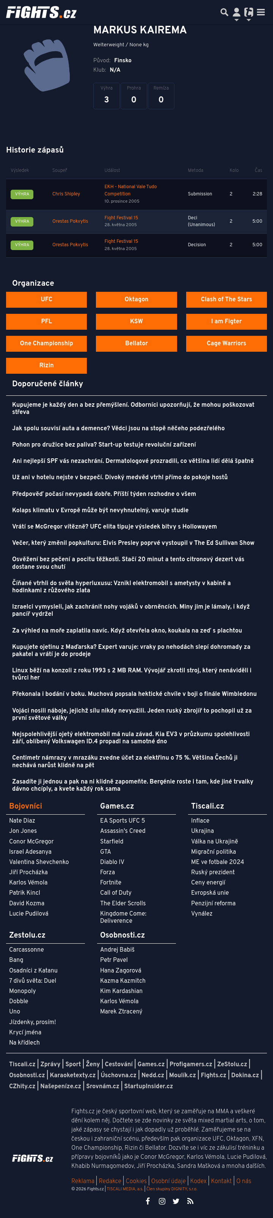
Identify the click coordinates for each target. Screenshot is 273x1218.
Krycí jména (25, 1033)
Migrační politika (213, 852)
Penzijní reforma (213, 904)
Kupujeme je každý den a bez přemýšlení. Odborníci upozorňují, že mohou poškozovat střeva (133, 408)
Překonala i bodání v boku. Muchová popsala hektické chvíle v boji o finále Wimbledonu (134, 694)
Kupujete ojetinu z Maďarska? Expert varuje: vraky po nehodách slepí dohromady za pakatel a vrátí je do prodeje (131, 651)
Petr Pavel (114, 960)
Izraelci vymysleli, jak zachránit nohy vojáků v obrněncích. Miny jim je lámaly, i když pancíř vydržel (131, 610)
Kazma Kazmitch (123, 981)
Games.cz (151, 1065)
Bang (16, 960)
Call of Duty (116, 893)
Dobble (18, 1002)
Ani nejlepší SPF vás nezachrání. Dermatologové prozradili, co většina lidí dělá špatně (133, 461)
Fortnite (110, 883)
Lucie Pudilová (29, 914)
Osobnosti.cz (27, 1076)
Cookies (136, 1181)
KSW (136, 322)
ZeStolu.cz (232, 1065)
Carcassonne (26, 950)
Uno (14, 1012)
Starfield (111, 842)
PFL (46, 322)
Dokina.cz (245, 1076)
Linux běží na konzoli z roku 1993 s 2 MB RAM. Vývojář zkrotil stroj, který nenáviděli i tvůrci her (131, 674)
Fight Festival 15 (121, 218)
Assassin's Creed (123, 831)
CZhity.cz (22, 1087)
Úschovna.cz (118, 1076)
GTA (105, 852)
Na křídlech (24, 1043)
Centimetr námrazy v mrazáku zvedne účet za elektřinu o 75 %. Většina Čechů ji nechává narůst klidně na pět (125, 761)
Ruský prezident (213, 873)
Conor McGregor (31, 842)
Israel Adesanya (30, 852)
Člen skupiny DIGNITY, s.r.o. (171, 1189)
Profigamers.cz (190, 1065)
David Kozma (26, 904)
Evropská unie (210, 893)
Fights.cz (213, 1076)
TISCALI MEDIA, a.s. (125, 1189)
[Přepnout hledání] (224, 12)
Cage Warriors (226, 344)
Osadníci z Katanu (33, 971)
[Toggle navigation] (261, 12)
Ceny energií (208, 883)
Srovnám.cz (102, 1087)
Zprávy (51, 1065)
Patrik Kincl (24, 893)
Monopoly (22, 991)
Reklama (82, 1181)
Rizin (46, 366)
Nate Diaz (22, 821)
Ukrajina (202, 831)
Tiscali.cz (22, 1065)
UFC (46, 300)
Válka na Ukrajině (214, 842)
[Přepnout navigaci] (237, 12)
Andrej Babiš (117, 950)
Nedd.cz (152, 1076)
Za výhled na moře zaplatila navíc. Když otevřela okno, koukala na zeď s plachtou (127, 631)
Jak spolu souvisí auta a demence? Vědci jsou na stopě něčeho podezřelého (118, 429)
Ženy (93, 1065)
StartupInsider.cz (148, 1087)
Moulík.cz (182, 1076)
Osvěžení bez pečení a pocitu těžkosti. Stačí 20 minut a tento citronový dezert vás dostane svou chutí (128, 563)
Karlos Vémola (28, 883)
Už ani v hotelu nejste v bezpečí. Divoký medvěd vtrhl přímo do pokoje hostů (120, 478)
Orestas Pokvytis (70, 222)
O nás (243, 1181)
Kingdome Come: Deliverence (123, 917)
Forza (107, 873)
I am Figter (226, 322)
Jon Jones (23, 831)
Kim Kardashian (121, 991)
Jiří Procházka (28, 873)
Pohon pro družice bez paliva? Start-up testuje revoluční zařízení (104, 445)
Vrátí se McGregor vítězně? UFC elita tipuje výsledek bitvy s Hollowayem (114, 527)
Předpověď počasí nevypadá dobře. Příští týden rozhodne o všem (104, 494)
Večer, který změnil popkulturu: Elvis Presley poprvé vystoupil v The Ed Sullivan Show (133, 543)
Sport (73, 1065)
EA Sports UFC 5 (122, 821)
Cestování (118, 1065)
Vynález (202, 914)
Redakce (110, 1181)
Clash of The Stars (226, 300)
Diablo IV (112, 862)
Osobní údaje (168, 1181)
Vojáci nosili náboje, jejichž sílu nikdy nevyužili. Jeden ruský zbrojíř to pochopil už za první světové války (132, 714)
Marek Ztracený (121, 1012)
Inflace (200, 821)
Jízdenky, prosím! (32, 1022)
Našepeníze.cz (60, 1087)
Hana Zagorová (120, 971)
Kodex (199, 1181)
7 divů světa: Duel (32, 981)
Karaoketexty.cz (73, 1076)
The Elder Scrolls (123, 904)
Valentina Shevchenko (39, 862)
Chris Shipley (66, 194)
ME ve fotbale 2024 (217, 862)
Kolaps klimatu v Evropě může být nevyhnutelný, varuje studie (100, 511)
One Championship (46, 344)
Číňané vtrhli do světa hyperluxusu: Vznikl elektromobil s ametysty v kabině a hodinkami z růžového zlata (121, 587)
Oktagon (136, 300)
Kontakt (222, 1181)
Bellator (136, 344)
